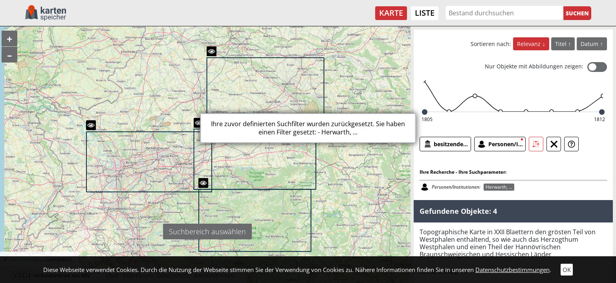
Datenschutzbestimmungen (512, 270)
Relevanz (529, 44)
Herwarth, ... (499, 187)
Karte (391, 12)
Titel (561, 44)
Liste (424, 12)
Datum (590, 44)
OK (567, 270)
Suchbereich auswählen (207, 231)
